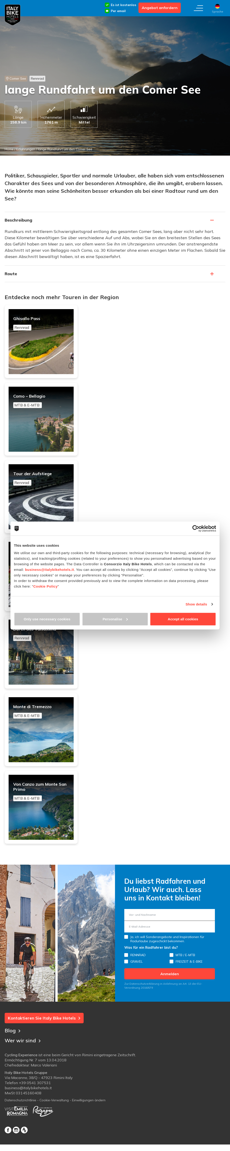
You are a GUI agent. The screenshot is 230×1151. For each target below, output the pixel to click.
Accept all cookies (183, 619)
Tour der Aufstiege (41, 481)
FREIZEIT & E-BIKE (189, 971)
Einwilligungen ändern (88, 1110)
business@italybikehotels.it (49, 569)
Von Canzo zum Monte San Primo (41, 799)
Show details (196, 604)
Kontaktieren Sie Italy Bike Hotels (44, 1027)
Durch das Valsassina (41, 639)
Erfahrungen (25, 149)
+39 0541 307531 (35, 1092)
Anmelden (169, 983)
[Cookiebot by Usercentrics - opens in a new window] (195, 528)
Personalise (115, 619)
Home (9, 149)
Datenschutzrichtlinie (20, 1110)
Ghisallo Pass (41, 323)
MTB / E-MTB (185, 964)
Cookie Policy (45, 586)
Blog (12, 1040)
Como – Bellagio (41, 402)
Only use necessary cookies (47, 619)
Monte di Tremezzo (41, 718)
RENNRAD (138, 964)
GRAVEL (136, 971)
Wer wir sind (23, 1050)
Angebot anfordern (159, 7)
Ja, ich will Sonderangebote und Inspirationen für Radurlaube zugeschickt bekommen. (167, 948)
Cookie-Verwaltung (54, 1110)
